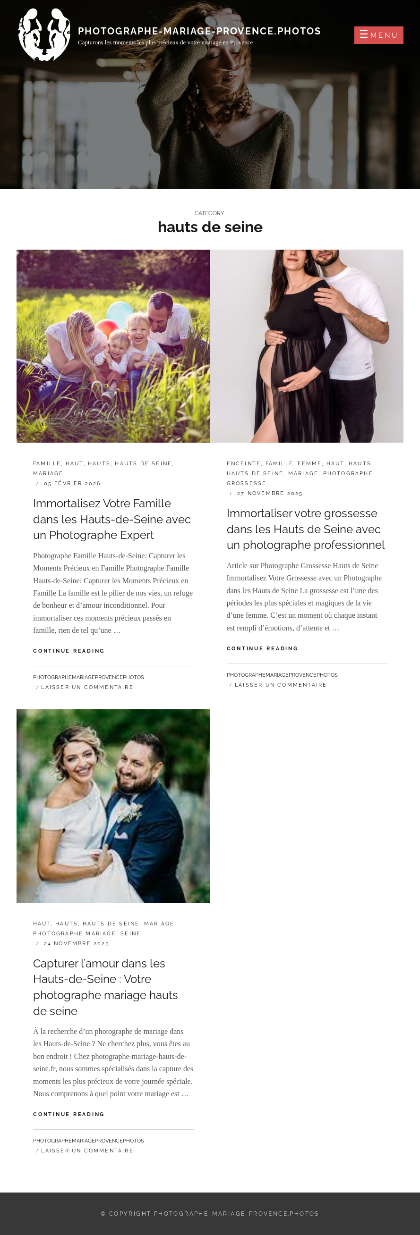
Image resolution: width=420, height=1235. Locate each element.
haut (75, 464)
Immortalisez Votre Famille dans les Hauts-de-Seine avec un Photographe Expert (112, 519)
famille (47, 464)
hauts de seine (143, 464)
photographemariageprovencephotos (88, 677)
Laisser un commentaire (87, 687)
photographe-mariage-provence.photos (199, 31)
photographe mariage (74, 934)
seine (130, 934)
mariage (48, 473)
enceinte (244, 464)
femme (310, 464)
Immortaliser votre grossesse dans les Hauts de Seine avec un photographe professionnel (306, 529)
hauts (99, 464)
